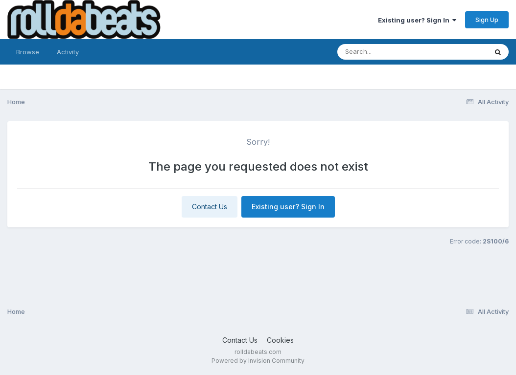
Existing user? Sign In (417, 20)
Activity (68, 52)
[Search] (385, 52)
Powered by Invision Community (258, 360)
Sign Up (486, 19)
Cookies (280, 340)
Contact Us (209, 206)
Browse (27, 52)
